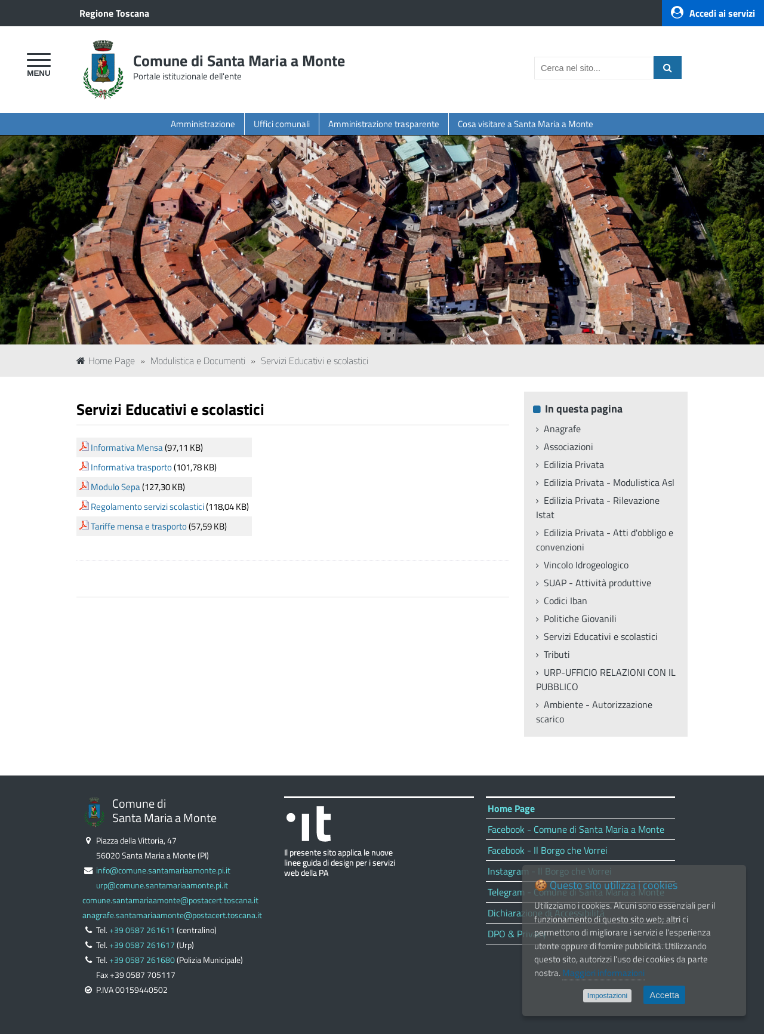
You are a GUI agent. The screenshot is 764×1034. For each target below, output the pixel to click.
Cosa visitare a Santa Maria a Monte (525, 124)
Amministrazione (203, 124)
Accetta (664, 995)
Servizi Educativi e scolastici (314, 360)
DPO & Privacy (517, 934)
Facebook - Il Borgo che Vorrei (548, 850)
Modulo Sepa (115, 487)
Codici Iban (565, 600)
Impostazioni (607, 996)
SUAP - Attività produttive (597, 583)
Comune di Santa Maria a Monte (239, 60)
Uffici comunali (282, 124)
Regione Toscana (114, 13)
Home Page (105, 360)
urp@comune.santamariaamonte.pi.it (162, 885)
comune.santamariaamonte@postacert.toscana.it (170, 900)
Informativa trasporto (131, 467)
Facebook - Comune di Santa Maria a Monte (576, 829)
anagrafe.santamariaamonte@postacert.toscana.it (172, 915)
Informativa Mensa (127, 447)
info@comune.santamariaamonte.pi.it (163, 870)
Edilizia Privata (574, 464)
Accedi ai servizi (713, 13)
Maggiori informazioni (603, 973)
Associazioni (568, 446)
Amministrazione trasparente (383, 124)
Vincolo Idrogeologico (586, 565)
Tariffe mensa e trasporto (139, 526)
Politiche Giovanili (580, 618)
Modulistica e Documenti (197, 360)
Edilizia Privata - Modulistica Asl (609, 482)
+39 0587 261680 (142, 960)
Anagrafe (562, 428)
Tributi (557, 654)
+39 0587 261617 (142, 945)
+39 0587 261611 (142, 930)
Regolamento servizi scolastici (147, 506)
